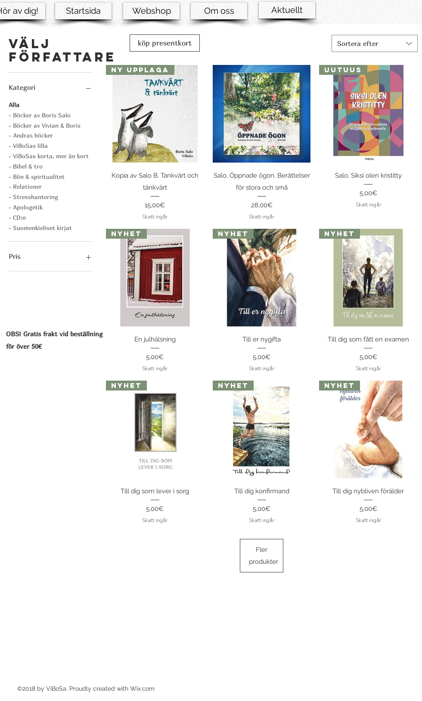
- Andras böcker (31, 134)
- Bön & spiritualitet (37, 176)
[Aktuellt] (287, 10)
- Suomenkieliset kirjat (40, 227)
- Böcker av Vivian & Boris (45, 124)
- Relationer (25, 185)
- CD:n (17, 216)
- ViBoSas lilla (28, 145)
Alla (14, 104)
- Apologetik (26, 206)
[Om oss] (219, 11)
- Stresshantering (33, 196)
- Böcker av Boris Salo (40, 114)
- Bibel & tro (26, 165)
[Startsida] (83, 11)
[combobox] (375, 43)
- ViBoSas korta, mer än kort (49, 155)
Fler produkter (263, 556)
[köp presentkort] (165, 43)
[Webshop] (151, 11)
